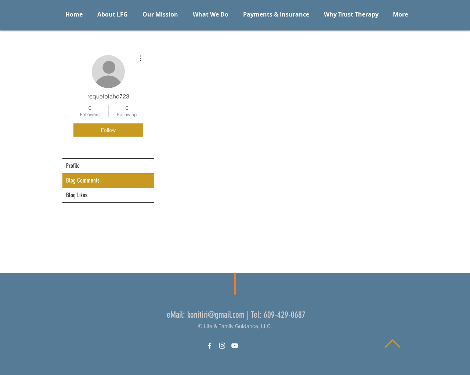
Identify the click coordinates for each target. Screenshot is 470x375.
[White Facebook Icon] (210, 346)
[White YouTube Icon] (235, 346)
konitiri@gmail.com (216, 315)
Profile (73, 165)
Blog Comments (83, 180)
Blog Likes (76, 195)
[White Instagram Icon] (222, 346)
